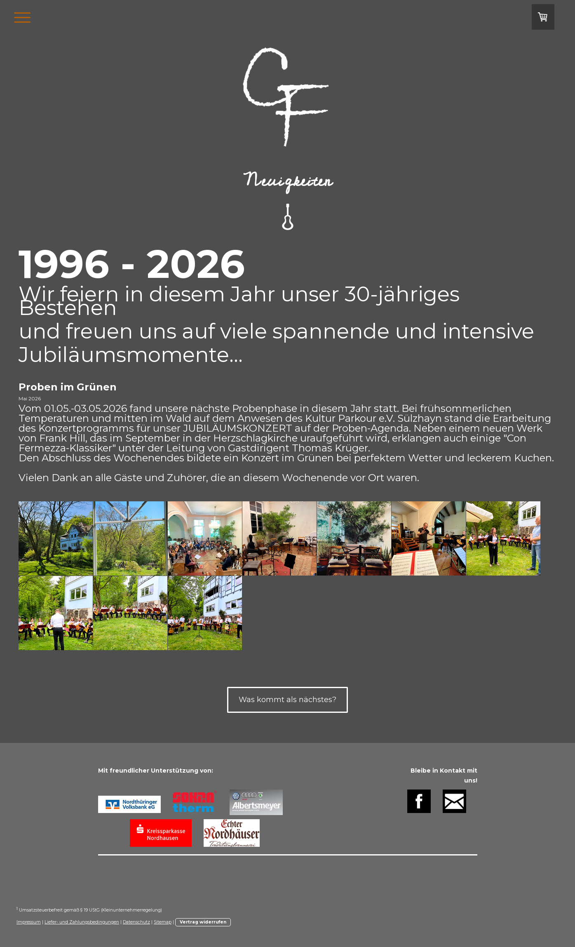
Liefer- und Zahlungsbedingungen (82, 922)
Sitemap (162, 922)
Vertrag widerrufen (203, 922)
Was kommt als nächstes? (287, 699)
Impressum (28, 922)
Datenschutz (136, 922)
